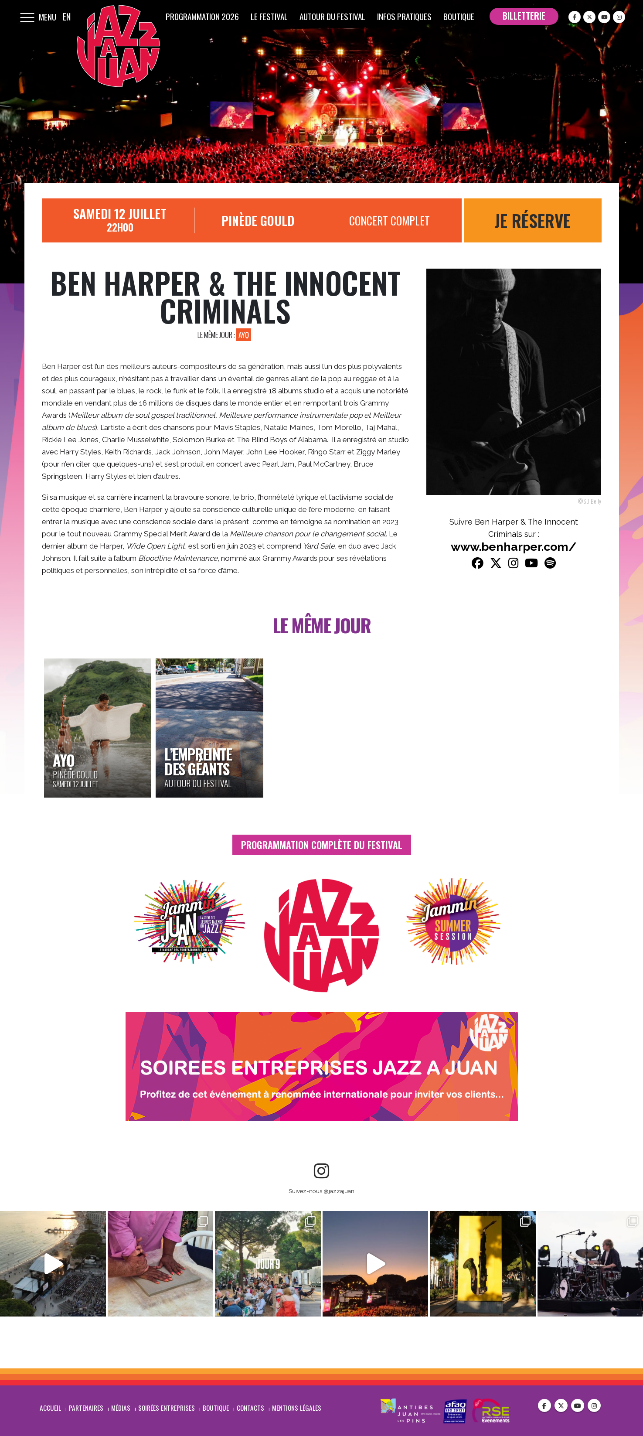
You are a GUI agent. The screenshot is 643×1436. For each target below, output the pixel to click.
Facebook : (544, 1404)
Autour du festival (332, 16)
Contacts (250, 1407)
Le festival (269, 16)
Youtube (577, 1404)
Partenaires (86, 1407)
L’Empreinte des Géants (197, 761)
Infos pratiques (404, 16)
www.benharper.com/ (514, 546)
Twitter (561, 1404)
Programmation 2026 (202, 16)
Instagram (594, 1404)
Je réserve (532, 220)
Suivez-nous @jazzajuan (321, 1190)
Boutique (458, 16)
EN (67, 16)
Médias (120, 1407)
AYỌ (243, 334)
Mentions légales (296, 1407)
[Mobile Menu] (27, 16)
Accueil (50, 1407)
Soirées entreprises (166, 1407)
